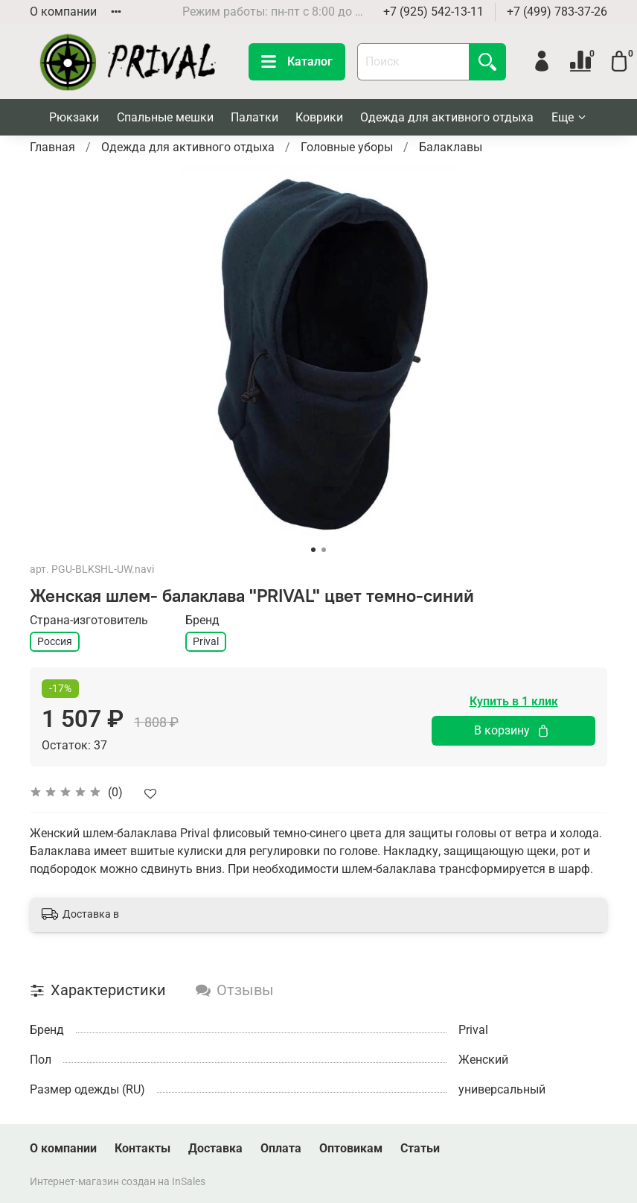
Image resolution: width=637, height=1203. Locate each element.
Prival (206, 641)
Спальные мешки (165, 117)
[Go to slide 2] (323, 549)
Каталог (297, 61)
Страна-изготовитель (89, 620)
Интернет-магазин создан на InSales (117, 1181)
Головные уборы (347, 147)
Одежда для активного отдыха (447, 117)
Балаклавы (450, 147)
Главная (52, 147)
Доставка (215, 1148)
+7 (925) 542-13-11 (433, 11)
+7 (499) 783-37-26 (557, 11)
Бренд (202, 620)
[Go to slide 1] (313, 549)
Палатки (254, 117)
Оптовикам (350, 1148)
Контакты (142, 1148)
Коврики (319, 117)
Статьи (420, 1148)
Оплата (280, 1148)
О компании (63, 11)
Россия (54, 641)
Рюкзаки (74, 117)
